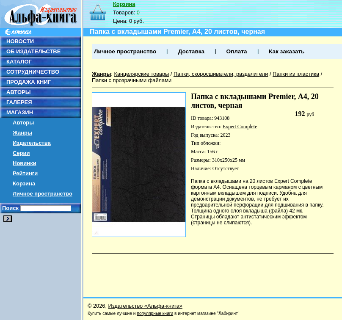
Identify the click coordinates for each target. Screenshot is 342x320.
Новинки (24, 163)
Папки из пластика (296, 74)
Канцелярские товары (141, 74)
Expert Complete (240, 127)
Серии (21, 153)
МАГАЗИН (19, 112)
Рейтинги (25, 173)
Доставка (191, 51)
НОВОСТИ (20, 41)
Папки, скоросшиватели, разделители (221, 74)
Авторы (23, 122)
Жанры (22, 133)
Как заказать (286, 51)
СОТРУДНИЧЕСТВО (32, 72)
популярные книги (155, 313)
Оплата (236, 51)
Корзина (24, 183)
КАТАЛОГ (19, 61)
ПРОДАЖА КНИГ (28, 82)
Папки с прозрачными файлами (131, 80)
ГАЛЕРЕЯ (19, 102)
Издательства (32, 143)
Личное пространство (42, 193)
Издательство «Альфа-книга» (145, 306)
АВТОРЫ (18, 92)
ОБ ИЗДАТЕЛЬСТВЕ (33, 51)
